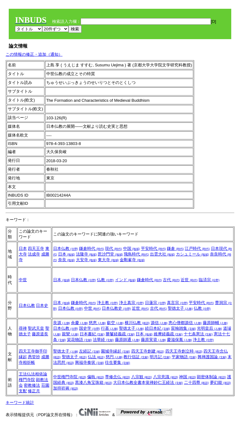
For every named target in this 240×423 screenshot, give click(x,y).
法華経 (103, 339)
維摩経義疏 (168, 334)
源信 (159, 322)
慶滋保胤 (179, 339)
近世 (189, 279)
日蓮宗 (155, 302)
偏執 (95, 376)
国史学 (89, 328)
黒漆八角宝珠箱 (93, 382)
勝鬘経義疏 (120, 334)
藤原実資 (153, 339)
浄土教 (107, 302)
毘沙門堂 (110, 254)
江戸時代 (197, 248)
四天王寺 (36, 248)
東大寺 (108, 259)
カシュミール (192, 254)
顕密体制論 (211, 376)
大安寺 (86, 259)
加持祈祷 (65, 388)
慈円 (114, 356)
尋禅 (23, 328)
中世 (23, 279)
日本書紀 (92, 334)
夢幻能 (220, 382)
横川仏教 (137, 322)
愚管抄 (34, 356)
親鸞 (70, 334)
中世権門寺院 (69, 376)
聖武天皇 (36, 328)
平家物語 (184, 356)
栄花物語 (79, 339)
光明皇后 (209, 328)
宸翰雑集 (183, 328)
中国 (131, 248)
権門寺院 (27, 379)
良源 (61, 322)
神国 (187, 376)
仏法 (96, 356)
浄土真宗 (131, 302)
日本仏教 (65, 248)
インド (125, 279)
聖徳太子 (180, 308)
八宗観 (141, 376)
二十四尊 (196, 382)
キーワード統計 (20, 402)
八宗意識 (165, 376)
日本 (23, 248)
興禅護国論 (212, 356)
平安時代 (153, 248)
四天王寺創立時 (183, 351)
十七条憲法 (198, 334)
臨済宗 (209, 279)
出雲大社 (162, 254)
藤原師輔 (215, 322)
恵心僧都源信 (185, 322)
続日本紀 (157, 328)
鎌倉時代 (91, 248)
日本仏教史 (116, 308)
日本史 (42, 305)
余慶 (79, 322)
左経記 (89, 351)
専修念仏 (117, 376)
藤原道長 (40, 334)
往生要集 (117, 362)
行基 (109, 328)
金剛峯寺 (132, 259)
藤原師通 (127, 339)
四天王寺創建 (147, 351)
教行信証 (135, 356)
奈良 (66, 259)
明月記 (160, 356)
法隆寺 (86, 254)
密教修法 (32, 385)
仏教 (105, 279)
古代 (171, 279)
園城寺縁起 (115, 351)
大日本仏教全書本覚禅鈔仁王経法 (148, 382)
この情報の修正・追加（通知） (34, 54)
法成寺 (34, 254)
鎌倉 (175, 248)
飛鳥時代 (136, 254)
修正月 (34, 391)
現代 (113, 248)
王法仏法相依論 (33, 374)
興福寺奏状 (89, 362)
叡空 (115, 322)
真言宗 (177, 302)
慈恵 (97, 322)
